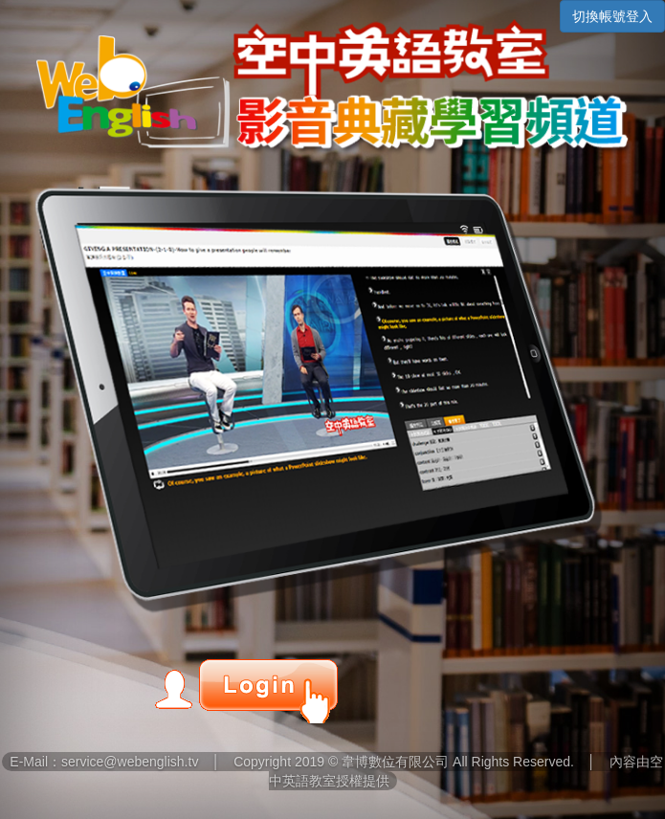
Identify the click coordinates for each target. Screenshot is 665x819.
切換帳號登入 (612, 16)
